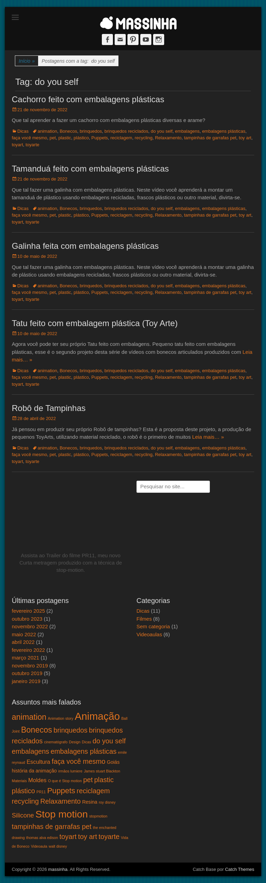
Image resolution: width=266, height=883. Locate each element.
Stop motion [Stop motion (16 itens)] (61, 814)
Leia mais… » (208, 437)
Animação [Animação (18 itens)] (97, 716)
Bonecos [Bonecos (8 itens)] (36, 729)
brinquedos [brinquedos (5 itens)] (71, 730)
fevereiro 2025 (28, 611)
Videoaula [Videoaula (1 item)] (39, 846)
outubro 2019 (27, 673)
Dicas (23, 131)
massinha (58, 869)
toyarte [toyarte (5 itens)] (108, 836)
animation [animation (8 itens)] (29, 717)
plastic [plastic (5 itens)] (104, 780)
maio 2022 (24, 634)
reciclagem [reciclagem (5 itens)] (93, 791)
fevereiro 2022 (28, 650)
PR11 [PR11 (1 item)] (41, 792)
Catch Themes (239, 869)
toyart (17, 144)
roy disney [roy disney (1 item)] (107, 802)
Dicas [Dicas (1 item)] (86, 742)
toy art (245, 137)
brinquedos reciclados (126, 131)
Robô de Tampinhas (49, 408)
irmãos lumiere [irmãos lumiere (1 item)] (70, 771)
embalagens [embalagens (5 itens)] (30, 751)
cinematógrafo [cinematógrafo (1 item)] (56, 742)
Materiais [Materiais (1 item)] (19, 781)
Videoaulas (149, 634)
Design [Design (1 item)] (74, 742)
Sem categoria (153, 626)
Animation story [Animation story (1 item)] (60, 718)
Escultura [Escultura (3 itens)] (38, 762)
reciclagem (121, 137)
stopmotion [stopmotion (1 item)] (98, 816)
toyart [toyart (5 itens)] (68, 836)
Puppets (99, 137)
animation (47, 131)
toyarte (32, 144)
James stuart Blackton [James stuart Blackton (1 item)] (102, 771)
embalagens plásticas (223, 131)
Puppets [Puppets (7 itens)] (61, 790)
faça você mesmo (29, 137)
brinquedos (91, 131)
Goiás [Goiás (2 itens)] (113, 762)
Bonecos (68, 131)
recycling (143, 137)
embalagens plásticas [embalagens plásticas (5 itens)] (83, 751)
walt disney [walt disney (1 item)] (58, 846)
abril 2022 (23, 642)
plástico (81, 137)
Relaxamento (168, 137)
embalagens (187, 131)
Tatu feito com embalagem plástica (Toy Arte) (95, 323)
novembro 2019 (30, 665)
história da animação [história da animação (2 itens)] (34, 770)
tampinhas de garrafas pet (210, 137)
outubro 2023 (27, 619)
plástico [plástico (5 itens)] (23, 791)
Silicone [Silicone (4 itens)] (23, 815)
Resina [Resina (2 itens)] (89, 802)
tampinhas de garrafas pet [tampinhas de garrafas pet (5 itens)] (51, 826)
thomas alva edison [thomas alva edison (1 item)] (42, 838)
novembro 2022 (30, 626)
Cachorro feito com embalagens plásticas (88, 99)
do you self (161, 131)
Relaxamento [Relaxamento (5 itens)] (60, 801)
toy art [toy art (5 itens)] (87, 836)
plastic (64, 137)
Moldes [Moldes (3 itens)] (37, 780)
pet (53, 137)
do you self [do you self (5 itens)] (109, 741)
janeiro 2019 (26, 681)
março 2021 (25, 658)
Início (27, 61)
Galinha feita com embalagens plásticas (85, 246)
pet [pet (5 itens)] (88, 780)
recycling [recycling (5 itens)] (25, 801)
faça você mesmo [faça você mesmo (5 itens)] (78, 761)
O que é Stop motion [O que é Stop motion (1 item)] (65, 781)
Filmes (144, 619)
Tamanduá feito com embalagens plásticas (90, 168)
